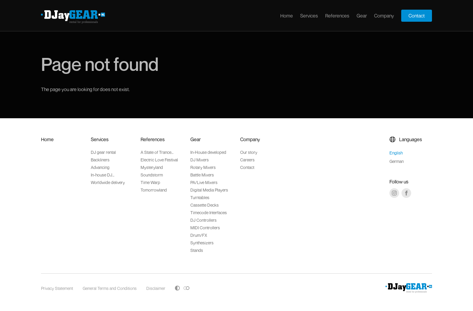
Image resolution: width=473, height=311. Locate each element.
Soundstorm (152, 174)
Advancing (100, 167)
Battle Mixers (202, 174)
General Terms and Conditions (110, 288)
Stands (196, 250)
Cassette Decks (204, 205)
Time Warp (150, 182)
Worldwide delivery (108, 182)
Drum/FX (198, 235)
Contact (416, 16)
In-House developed (208, 152)
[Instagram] (394, 193)
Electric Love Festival (159, 159)
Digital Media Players (209, 189)
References (337, 16)
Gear (362, 16)
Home (286, 16)
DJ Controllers (203, 220)
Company (384, 16)
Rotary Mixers (203, 167)
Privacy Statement (57, 288)
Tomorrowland (154, 189)
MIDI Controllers (205, 227)
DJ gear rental (103, 152)
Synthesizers (202, 242)
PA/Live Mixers (203, 182)
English (396, 152)
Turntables (199, 197)
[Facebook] (406, 193)
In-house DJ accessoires (102, 174)
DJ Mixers (199, 159)
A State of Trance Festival (156, 152)
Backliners (100, 159)
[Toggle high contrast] (177, 288)
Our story (248, 152)
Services (309, 16)
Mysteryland (152, 167)
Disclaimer (155, 288)
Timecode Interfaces (208, 212)
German (396, 161)
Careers (247, 159)
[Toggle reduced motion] (186, 288)
